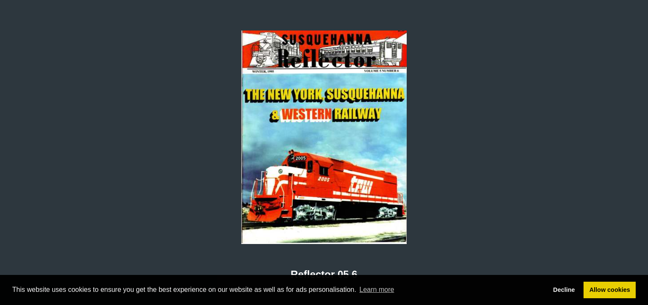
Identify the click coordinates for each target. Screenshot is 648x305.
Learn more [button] (377, 289)
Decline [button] (564, 289)
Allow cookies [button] (609, 289)
